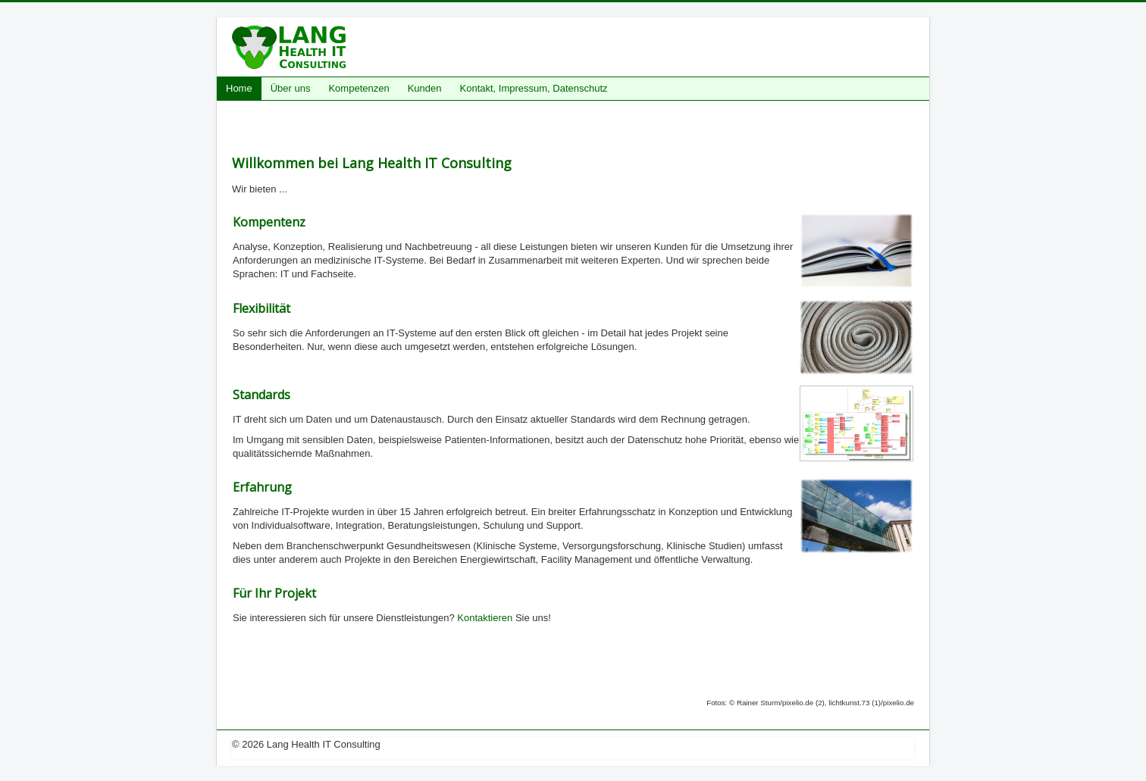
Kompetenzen (358, 88)
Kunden (425, 88)
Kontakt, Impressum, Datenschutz (534, 88)
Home (239, 88)
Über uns (291, 88)
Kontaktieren (484, 617)
